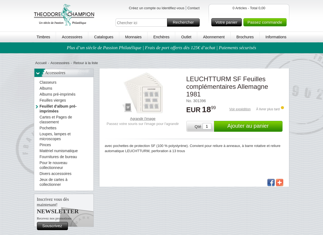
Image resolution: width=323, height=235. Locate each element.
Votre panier (227, 22)
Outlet (186, 37)
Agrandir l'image (143, 119)
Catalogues (104, 37)
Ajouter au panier (254, 126)
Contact (193, 8)
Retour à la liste (85, 63)
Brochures (245, 37)
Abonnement (214, 37)
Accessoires (72, 37)
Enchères (161, 37)
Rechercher (185, 22)
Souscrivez (54, 226)
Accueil (41, 63)
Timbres (43, 37)
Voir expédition (240, 109)
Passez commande (266, 22)
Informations (275, 37)
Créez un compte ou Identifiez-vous (156, 8)
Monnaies (133, 37)
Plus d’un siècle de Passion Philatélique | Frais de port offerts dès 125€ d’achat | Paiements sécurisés (161, 47)
